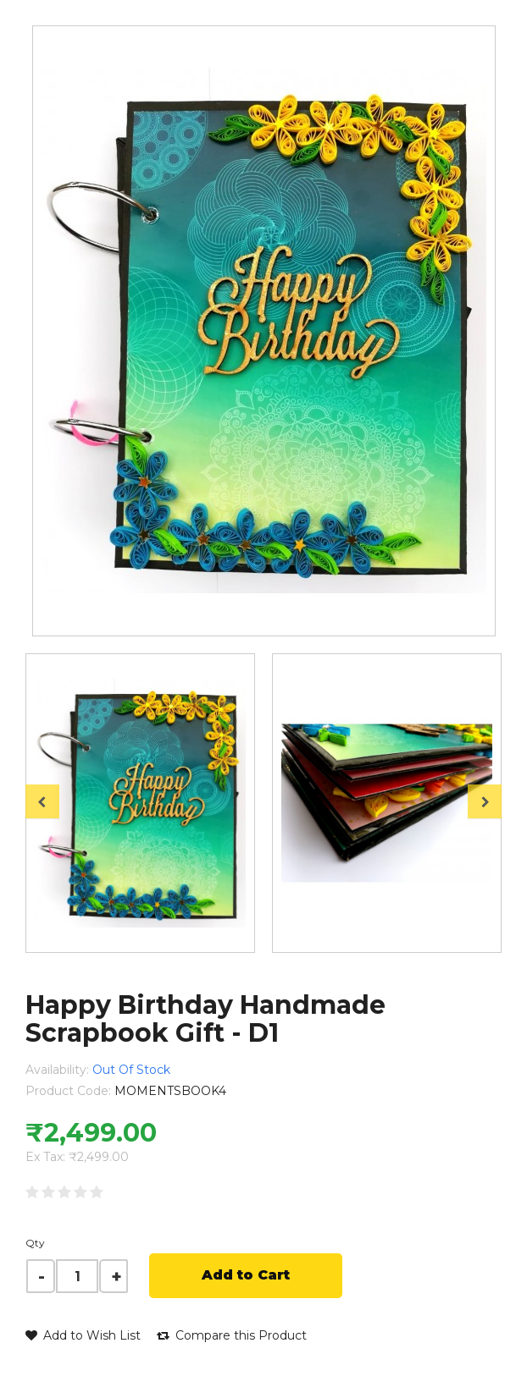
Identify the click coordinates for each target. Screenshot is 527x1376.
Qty (35, 1242)
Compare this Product (232, 1335)
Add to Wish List (83, 1335)
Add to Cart (246, 1275)
